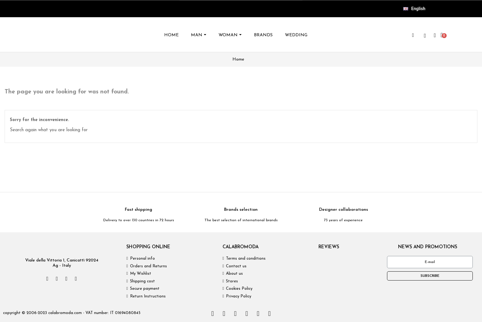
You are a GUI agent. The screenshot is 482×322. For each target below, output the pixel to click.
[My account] (435, 35)
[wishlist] (425, 35)
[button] (413, 35)
